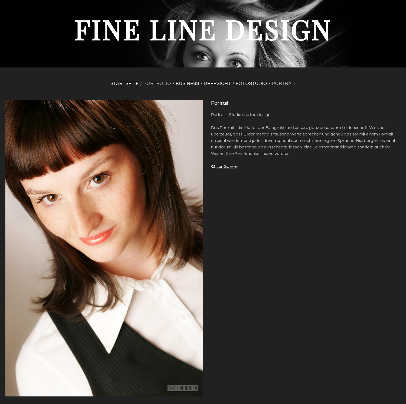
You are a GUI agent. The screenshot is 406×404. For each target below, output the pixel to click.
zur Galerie (224, 166)
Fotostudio (251, 83)
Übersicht (217, 83)
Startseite (124, 83)
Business (187, 83)
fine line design (203, 29)
